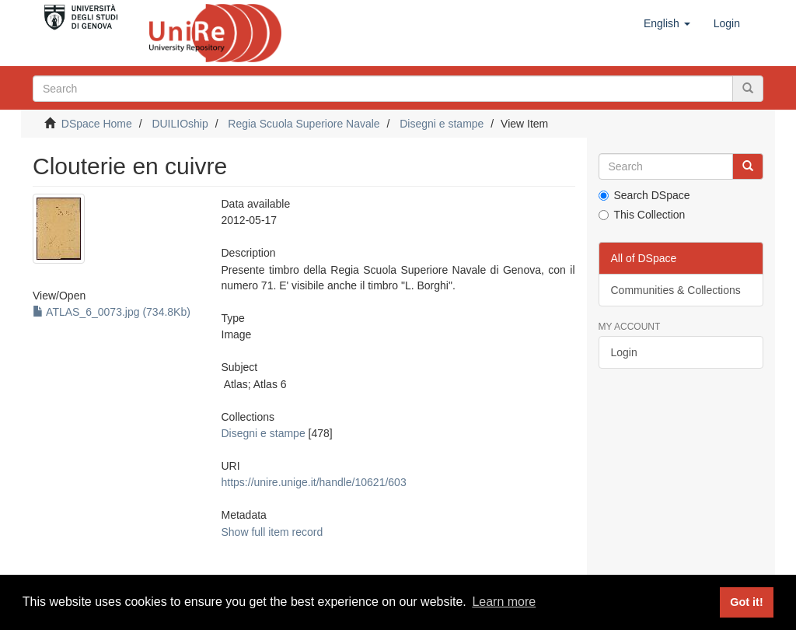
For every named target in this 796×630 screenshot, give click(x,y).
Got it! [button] (746, 602)
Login (624, 352)
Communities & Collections (676, 290)
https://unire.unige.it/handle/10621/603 (314, 482)
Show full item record (272, 532)
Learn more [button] (504, 601)
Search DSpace (644, 195)
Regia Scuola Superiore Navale (303, 123)
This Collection (642, 214)
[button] (667, 23)
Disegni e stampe (442, 123)
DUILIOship (180, 123)
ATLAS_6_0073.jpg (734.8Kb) (111, 312)
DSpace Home (96, 123)
